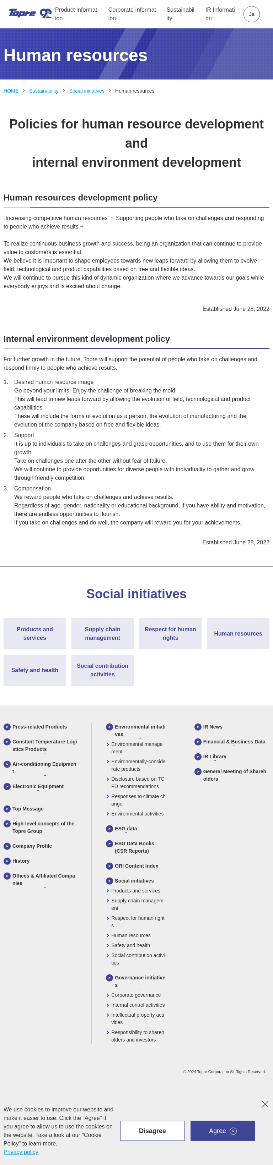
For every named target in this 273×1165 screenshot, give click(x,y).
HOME (11, 91)
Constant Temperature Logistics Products (44, 745)
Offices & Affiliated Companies (43, 879)
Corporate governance (136, 995)
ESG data (126, 828)
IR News (213, 727)
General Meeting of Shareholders (234, 775)
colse (265, 1102)
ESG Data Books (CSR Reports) (134, 847)
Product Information (76, 14)
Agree (217, 1130)
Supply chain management (137, 904)
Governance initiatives (140, 981)
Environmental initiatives (140, 730)
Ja (252, 14)
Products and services (135, 891)
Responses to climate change (138, 800)
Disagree (152, 1130)
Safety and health (130, 945)
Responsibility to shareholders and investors (137, 1036)
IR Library (214, 756)
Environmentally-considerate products (138, 765)
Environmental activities (137, 814)
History (21, 861)
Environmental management (136, 747)
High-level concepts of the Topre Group (43, 827)
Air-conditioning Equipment (44, 767)
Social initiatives (87, 91)
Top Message (28, 809)
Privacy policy (21, 1152)
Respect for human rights (137, 921)
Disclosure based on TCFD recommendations (137, 782)
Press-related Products (39, 727)
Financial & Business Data (234, 741)
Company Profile (32, 846)
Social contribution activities (138, 959)
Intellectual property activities (137, 1018)
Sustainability (180, 14)
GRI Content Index (136, 866)
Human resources (135, 91)
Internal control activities (138, 1005)
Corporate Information (132, 14)
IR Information (220, 14)
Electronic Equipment (38, 786)
